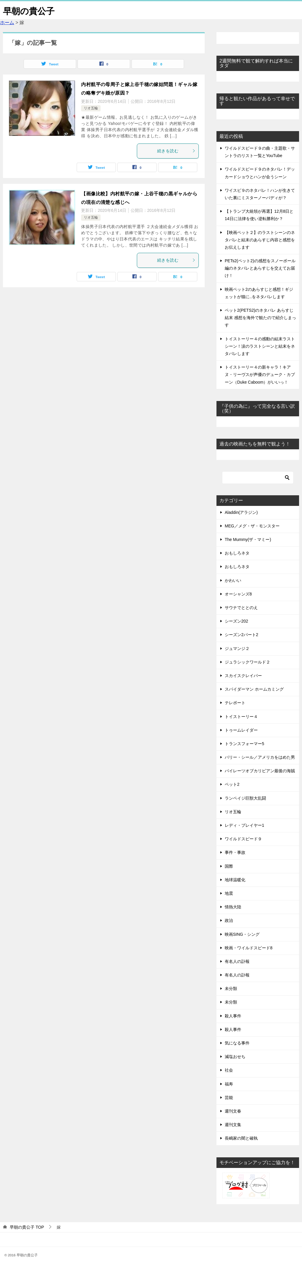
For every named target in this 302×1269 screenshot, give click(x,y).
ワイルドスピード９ (243, 838)
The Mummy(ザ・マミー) (248, 539)
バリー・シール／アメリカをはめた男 (260, 757)
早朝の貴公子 (29, 10)
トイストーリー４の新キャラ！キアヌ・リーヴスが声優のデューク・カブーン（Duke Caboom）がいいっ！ (260, 374)
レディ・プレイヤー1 (244, 825)
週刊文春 (233, 1111)
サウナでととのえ (241, 607)
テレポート (235, 702)
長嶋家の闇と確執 (241, 1138)
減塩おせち (235, 1056)
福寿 (229, 1084)
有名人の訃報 (237, 961)
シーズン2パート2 (241, 634)
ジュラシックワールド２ (247, 662)
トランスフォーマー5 (244, 743)
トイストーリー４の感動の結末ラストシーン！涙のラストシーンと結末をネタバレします (260, 346)
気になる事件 (237, 1043)
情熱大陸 (233, 907)
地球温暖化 (235, 879)
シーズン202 (236, 621)
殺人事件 (233, 1016)
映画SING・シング (242, 934)
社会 (229, 1070)
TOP (27, 1227)
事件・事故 (235, 852)
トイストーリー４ (241, 716)
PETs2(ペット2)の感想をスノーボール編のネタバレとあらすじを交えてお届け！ (260, 268)
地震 (229, 893)
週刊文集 (233, 1124)
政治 (229, 920)
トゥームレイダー (241, 730)
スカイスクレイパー (243, 675)
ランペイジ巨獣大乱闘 (245, 798)
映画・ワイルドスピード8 (249, 947)
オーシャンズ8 (238, 594)
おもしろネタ (237, 553)
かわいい (233, 580)
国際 (229, 866)
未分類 (231, 988)
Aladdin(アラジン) (241, 512)
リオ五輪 (91, 108)
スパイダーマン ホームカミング (254, 689)
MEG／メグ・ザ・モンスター (252, 526)
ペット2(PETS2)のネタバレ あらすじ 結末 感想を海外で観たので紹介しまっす (260, 317)
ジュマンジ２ (237, 648)
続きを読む (176, 150)
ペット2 (232, 784)
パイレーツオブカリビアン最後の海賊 (260, 770)
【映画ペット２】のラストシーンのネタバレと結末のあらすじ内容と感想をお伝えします (260, 240)
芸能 (229, 1097)
